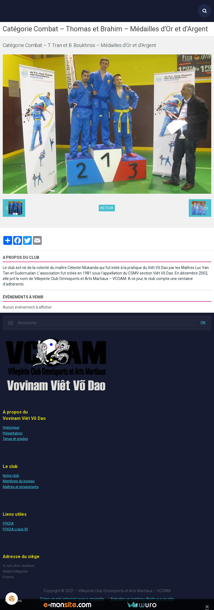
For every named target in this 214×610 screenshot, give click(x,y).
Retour (106, 208)
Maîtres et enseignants (21, 487)
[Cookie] (11, 598)
